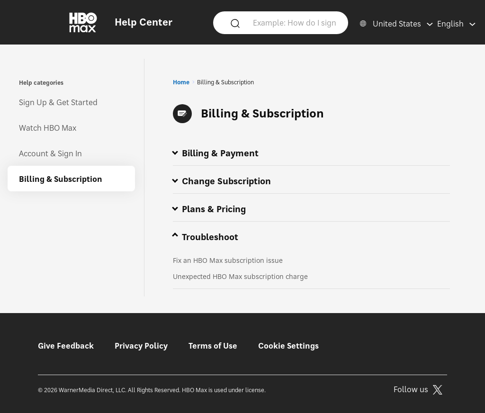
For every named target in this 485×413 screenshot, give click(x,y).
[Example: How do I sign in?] (295, 22)
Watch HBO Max (47, 128)
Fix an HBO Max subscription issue (228, 260)
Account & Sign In (50, 153)
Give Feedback (66, 346)
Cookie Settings (288, 346)
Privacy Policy (141, 346)
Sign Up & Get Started (58, 102)
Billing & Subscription (60, 179)
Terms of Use (213, 346)
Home (181, 82)
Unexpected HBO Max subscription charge (240, 276)
